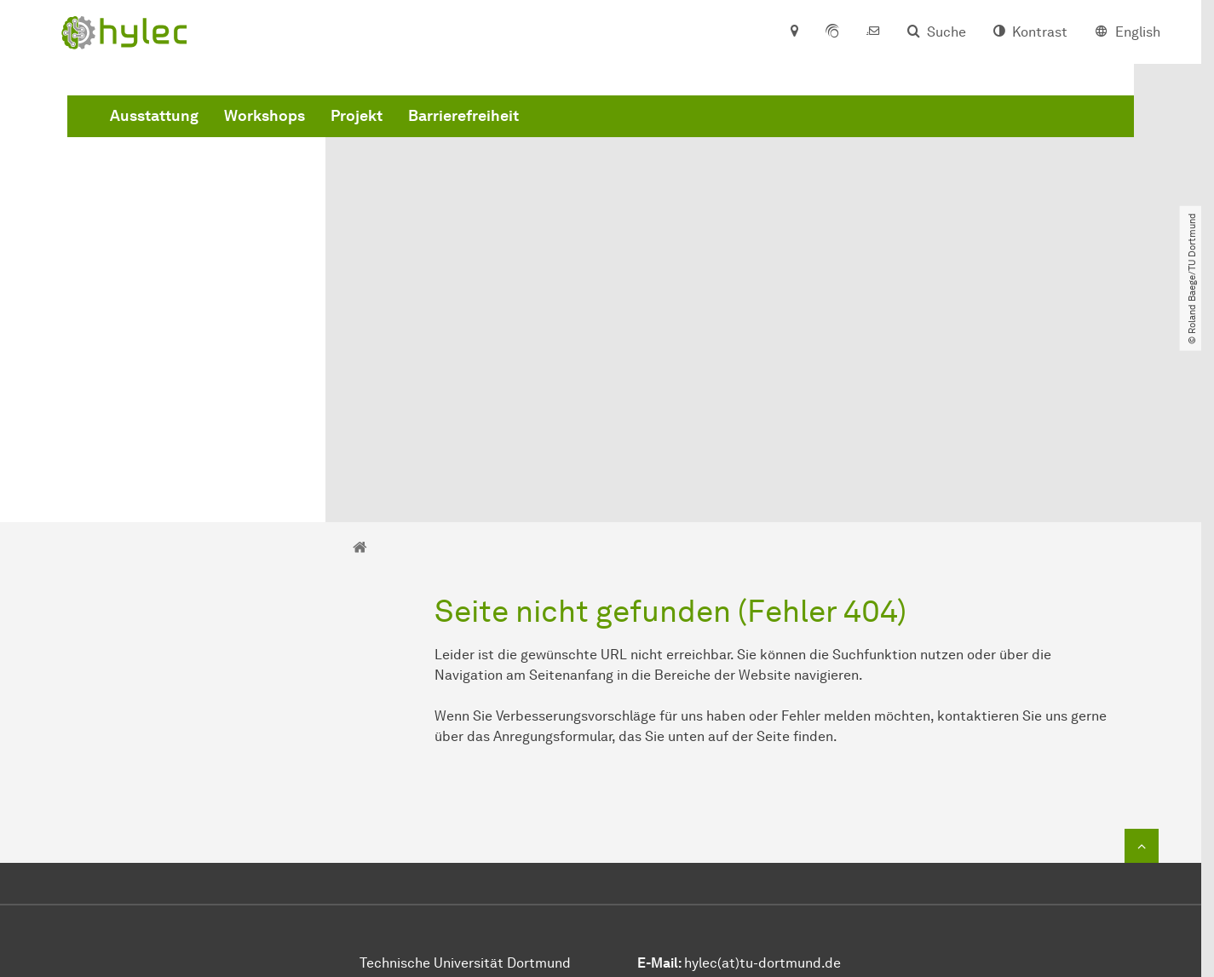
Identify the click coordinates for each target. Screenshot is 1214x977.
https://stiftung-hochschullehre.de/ (767, 865)
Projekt (616, 138)
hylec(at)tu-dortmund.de (762, 771)
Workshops (523, 138)
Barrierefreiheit (722, 138)
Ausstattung (413, 138)
